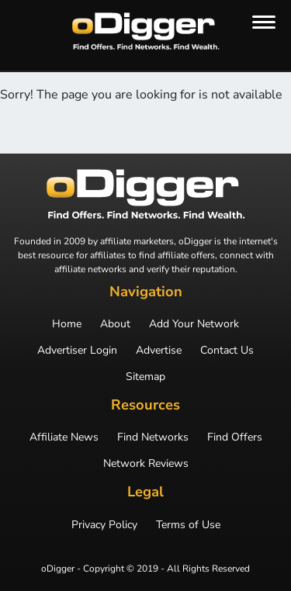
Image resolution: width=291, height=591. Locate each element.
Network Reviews (146, 463)
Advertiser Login (77, 350)
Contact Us (227, 350)
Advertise (159, 350)
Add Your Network (194, 324)
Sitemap (145, 377)
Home (66, 324)
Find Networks (153, 437)
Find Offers (234, 437)
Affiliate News (64, 437)
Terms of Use (188, 525)
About (115, 324)
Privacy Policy (104, 525)
